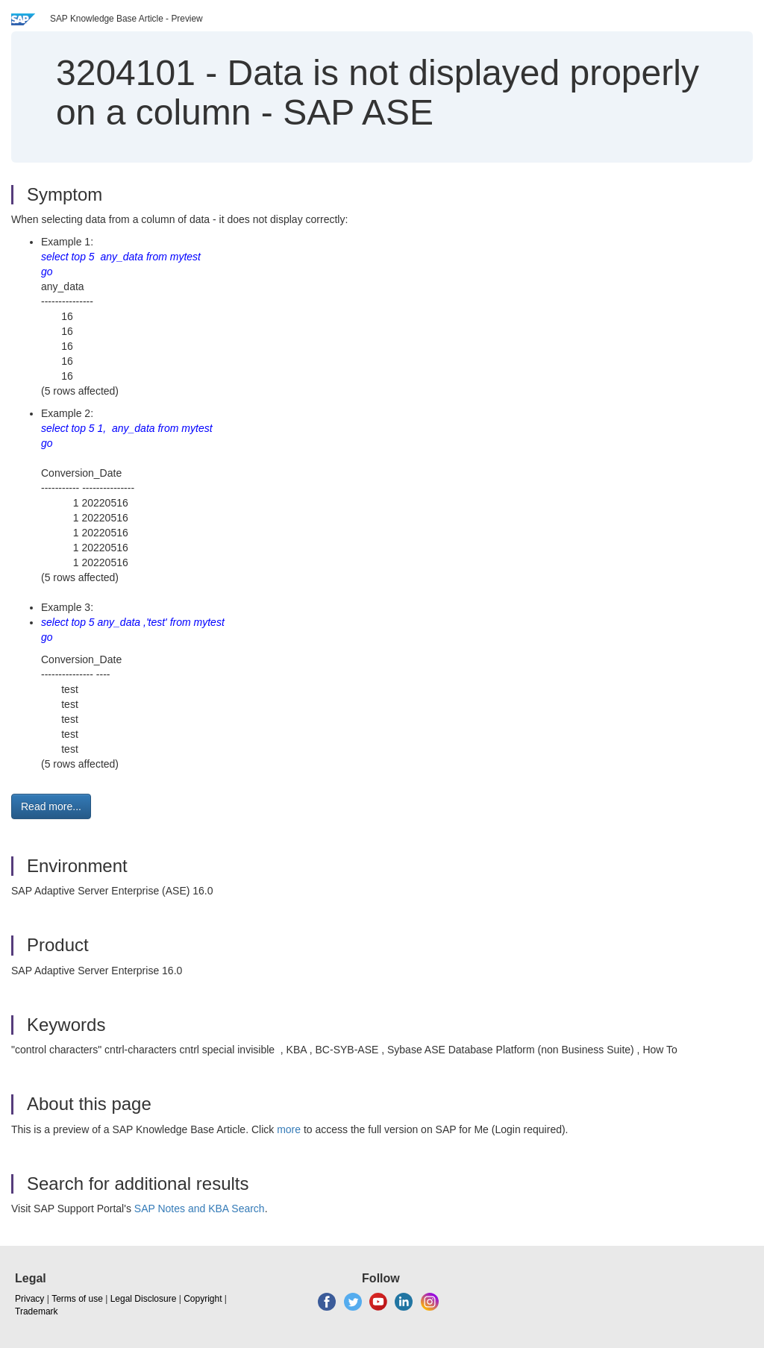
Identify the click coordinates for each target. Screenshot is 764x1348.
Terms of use (77, 1299)
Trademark (36, 1311)
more (289, 1129)
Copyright (203, 1299)
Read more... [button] (51, 806)
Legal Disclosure (143, 1299)
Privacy (29, 1299)
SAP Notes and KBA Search (199, 1208)
